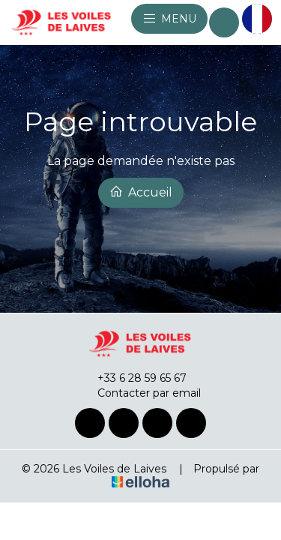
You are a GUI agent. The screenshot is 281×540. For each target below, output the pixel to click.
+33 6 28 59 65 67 (133, 378)
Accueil (140, 192)
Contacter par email (140, 393)
